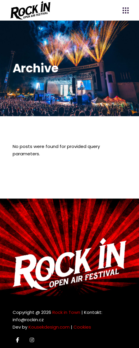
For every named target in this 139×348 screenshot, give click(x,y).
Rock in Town (66, 312)
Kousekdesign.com (49, 327)
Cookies (82, 327)
